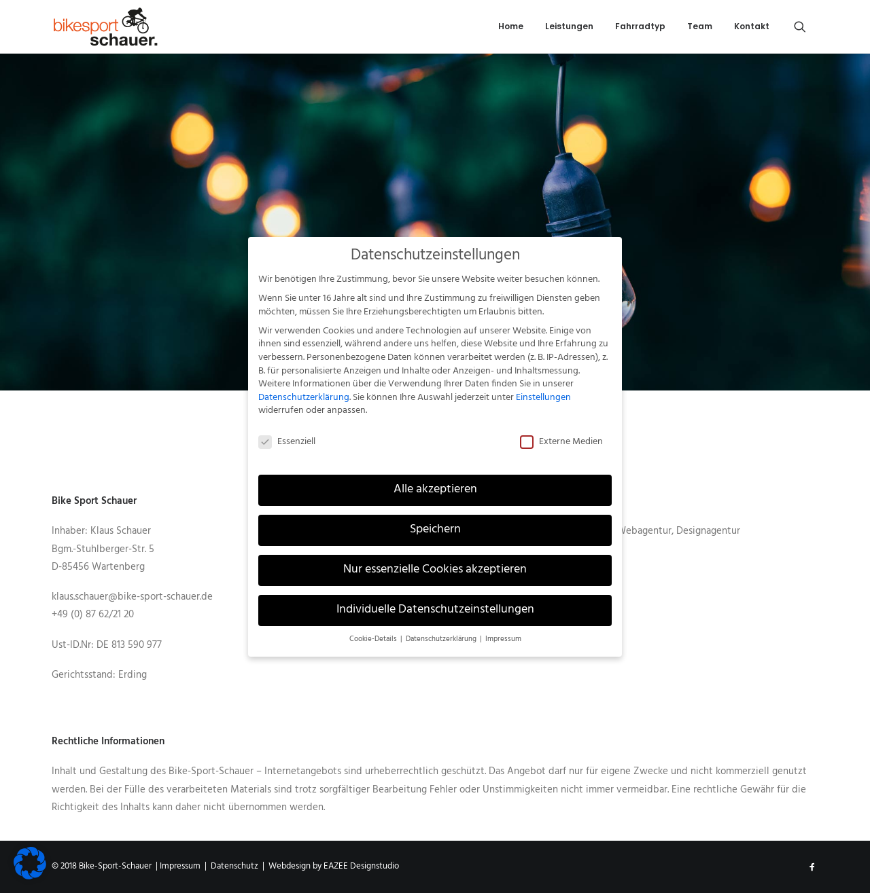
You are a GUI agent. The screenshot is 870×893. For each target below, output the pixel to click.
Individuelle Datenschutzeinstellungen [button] (435, 600)
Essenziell (286, 433)
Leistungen (569, 26)
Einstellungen (543, 389)
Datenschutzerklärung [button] (442, 630)
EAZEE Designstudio (361, 866)
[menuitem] (511, 26)
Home (510, 26)
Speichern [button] (435, 521)
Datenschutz (234, 866)
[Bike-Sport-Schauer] (105, 26)
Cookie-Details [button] (374, 630)
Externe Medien (561, 433)
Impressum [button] (503, 630)
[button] (806, 26)
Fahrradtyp (640, 26)
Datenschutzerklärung (303, 389)
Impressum (180, 866)
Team (699, 26)
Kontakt (751, 26)
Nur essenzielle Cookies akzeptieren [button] (435, 560)
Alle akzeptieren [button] (435, 481)
